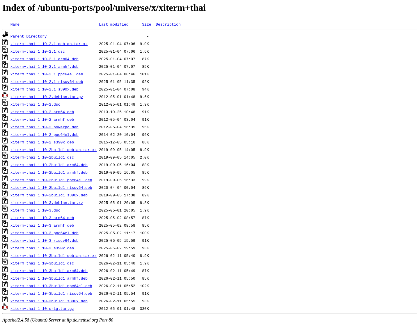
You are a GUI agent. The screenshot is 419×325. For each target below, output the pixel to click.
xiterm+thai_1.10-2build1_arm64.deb (49, 164)
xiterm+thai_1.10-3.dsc (35, 210)
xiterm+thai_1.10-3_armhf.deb (42, 225)
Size (146, 24)
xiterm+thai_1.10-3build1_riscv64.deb (51, 293)
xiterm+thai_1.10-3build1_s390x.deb (49, 300)
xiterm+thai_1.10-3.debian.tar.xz (46, 202)
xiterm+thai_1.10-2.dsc (35, 104)
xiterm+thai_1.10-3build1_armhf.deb (49, 278)
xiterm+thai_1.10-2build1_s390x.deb (49, 195)
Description (168, 24)
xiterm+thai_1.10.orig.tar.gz (42, 308)
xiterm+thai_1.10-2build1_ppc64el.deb (51, 179)
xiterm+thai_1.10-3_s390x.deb (42, 248)
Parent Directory (28, 36)
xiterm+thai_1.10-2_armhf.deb (42, 119)
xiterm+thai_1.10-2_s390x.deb (42, 142)
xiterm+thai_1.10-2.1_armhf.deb (44, 66)
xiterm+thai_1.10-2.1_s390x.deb (44, 89)
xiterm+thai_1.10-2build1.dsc (42, 157)
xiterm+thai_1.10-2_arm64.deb (42, 111)
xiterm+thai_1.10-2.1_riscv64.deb (46, 81)
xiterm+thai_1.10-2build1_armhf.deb (49, 172)
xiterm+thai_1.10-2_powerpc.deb (44, 126)
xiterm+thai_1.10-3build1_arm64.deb (49, 270)
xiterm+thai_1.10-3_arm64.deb (42, 217)
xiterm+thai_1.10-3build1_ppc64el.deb (51, 285)
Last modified (113, 24)
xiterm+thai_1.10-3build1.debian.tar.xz (53, 255)
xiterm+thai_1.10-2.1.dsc (37, 51)
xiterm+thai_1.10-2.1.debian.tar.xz (49, 43)
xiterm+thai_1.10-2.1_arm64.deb (44, 58)
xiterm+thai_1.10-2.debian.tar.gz (46, 96)
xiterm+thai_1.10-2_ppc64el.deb (44, 134)
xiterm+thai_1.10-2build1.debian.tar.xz (53, 149)
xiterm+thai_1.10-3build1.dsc (42, 263)
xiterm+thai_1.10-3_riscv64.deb (44, 240)
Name (14, 24)
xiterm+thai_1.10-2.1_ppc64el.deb (46, 74)
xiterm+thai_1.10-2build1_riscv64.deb (51, 187)
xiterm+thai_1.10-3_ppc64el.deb (44, 232)
